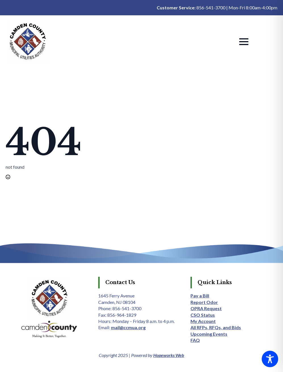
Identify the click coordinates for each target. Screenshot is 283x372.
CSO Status (202, 315)
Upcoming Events (208, 334)
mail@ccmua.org (128, 327)
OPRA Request (206, 308)
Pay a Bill (199, 295)
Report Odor (204, 302)
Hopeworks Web (168, 355)
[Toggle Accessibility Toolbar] (270, 359)
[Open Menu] (243, 41)
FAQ (195, 340)
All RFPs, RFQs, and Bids (215, 327)
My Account (203, 321)
